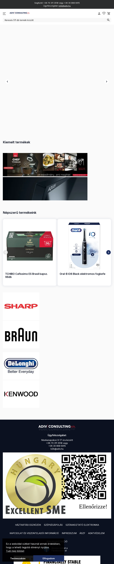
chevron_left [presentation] (7, 65)
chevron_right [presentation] (106, 65)
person (99, 13)
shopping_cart (108, 13)
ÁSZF (82, 501)
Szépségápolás (53, 493)
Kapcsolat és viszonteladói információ (34, 501)
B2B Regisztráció (57, 509)
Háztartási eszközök (28, 493)
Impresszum (69, 501)
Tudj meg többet (15, 550)
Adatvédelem (96, 501)
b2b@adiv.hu (65, 6)
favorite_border (104, 13)
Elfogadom (49, 558)
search (108, 20)
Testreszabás (18, 558)
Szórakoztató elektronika (82, 493)
